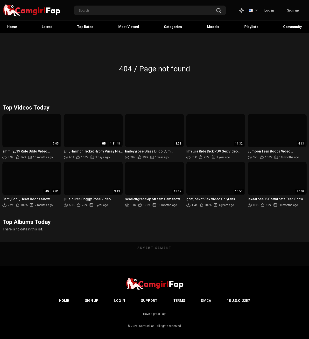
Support (149, 301)
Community (292, 27)
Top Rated (85, 27)
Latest (47, 27)
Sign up (293, 10)
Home (12, 27)
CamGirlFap (146, 326)
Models (213, 27)
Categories (173, 27)
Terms (179, 301)
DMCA (206, 301)
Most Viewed (128, 27)
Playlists (251, 27)
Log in (269, 10)
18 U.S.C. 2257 (238, 301)
